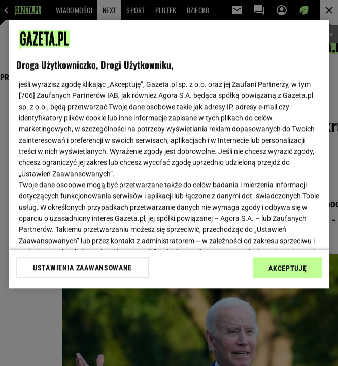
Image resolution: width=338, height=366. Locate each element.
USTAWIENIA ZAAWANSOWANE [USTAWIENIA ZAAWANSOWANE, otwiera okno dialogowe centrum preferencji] (82, 267)
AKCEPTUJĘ (287, 268)
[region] (169, 154)
